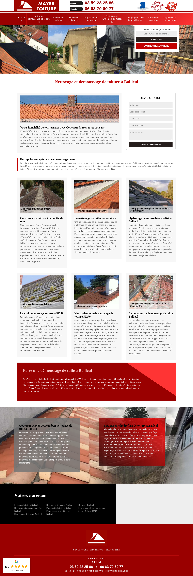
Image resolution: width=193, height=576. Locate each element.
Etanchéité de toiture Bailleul (59, 508)
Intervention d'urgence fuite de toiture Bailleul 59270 (92, 509)
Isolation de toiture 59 (153, 19)
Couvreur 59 (20, 19)
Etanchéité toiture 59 (74, 19)
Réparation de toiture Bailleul (59, 505)
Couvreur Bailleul (86, 505)
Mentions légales (117, 571)
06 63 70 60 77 (94, 8)
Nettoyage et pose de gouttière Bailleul (28, 509)
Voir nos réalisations (156, 46)
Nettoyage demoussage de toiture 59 (39, 19)
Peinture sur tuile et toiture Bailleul (58, 512)
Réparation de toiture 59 (91, 19)
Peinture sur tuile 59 (58, 19)
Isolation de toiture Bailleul (26, 505)
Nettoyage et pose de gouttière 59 (135, 19)
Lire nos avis (17, 570)
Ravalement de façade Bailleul (28, 514)
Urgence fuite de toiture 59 (169, 19)
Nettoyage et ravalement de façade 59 (112, 19)
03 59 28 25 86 (94, 2)
